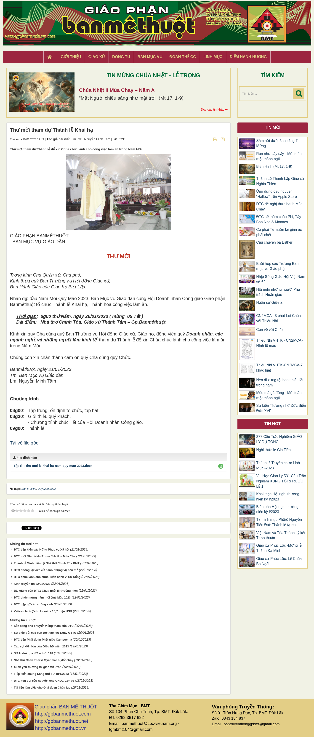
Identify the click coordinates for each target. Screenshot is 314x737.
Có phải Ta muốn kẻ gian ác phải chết (279, 232)
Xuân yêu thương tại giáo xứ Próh (37, 667)
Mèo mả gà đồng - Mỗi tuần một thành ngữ (278, 395)
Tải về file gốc (24, 442)
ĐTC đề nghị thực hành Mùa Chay (279, 206)
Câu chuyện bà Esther (274, 242)
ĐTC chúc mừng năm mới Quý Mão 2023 (42, 597)
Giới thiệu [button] (71, 57)
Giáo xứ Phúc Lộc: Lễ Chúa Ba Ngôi (279, 561)
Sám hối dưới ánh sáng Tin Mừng (278, 143)
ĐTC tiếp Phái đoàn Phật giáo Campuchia (43, 639)
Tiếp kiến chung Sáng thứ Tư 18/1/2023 (41, 674)
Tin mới (272, 127)
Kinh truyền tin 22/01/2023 (32, 583)
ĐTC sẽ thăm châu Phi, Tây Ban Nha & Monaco (278, 219)
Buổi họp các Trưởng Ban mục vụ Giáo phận (277, 266)
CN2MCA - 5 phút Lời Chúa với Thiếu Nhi (278, 318)
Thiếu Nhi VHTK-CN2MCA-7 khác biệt (279, 367)
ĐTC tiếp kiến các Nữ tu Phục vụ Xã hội (41, 549)
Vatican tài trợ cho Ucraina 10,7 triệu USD (43, 611)
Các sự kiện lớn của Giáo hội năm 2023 (41, 646)
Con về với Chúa (270, 330)
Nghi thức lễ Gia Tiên (273, 450)
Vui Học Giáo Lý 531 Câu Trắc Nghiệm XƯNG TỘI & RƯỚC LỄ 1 (281, 481)
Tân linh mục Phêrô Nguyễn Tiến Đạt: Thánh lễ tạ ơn (279, 522)
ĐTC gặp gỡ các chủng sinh (33, 604)
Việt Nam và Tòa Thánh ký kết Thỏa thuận (280, 535)
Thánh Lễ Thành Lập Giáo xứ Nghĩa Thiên (280, 181)
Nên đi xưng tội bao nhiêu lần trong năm (280, 382)
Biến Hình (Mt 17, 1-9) (274, 166)
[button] (221, 466)
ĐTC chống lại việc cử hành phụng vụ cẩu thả (46, 570)
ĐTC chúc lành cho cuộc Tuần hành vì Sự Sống (47, 577)
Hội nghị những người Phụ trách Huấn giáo (278, 292)
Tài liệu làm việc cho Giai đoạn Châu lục (42, 687)
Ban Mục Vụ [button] (149, 57)
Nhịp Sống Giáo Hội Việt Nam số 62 (280, 279)
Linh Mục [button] (212, 57)
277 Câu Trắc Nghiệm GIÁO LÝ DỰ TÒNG (279, 439)
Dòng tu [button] (121, 57)
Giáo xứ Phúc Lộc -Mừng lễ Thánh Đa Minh (278, 548)
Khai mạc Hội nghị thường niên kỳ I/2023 (277, 496)
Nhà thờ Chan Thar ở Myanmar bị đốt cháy (43, 660)
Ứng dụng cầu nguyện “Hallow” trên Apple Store (276, 194)
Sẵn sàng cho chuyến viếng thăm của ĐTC (44, 626)
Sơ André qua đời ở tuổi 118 (33, 653)
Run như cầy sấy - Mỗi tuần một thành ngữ (278, 156)
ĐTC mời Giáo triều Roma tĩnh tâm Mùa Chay (45, 556)
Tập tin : (53, 466)
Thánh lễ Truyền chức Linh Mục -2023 (278, 465)
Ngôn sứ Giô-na (269, 302)
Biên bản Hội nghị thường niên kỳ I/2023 (277, 509)
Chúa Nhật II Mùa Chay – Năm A (117, 90)
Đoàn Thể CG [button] (183, 57)
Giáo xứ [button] (96, 57)
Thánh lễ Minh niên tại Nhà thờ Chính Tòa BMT (46, 563)
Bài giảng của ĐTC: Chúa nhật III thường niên (46, 590)
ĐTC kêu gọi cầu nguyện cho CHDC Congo (44, 680)
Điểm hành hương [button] (248, 57)
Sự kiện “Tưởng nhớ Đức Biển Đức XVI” (281, 408)
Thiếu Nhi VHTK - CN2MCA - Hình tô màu (279, 343)
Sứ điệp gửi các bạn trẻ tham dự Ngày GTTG (45, 632)
